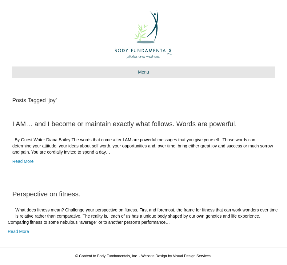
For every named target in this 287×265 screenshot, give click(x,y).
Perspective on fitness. (46, 194)
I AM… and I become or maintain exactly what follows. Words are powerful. (124, 124)
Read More (23, 161)
